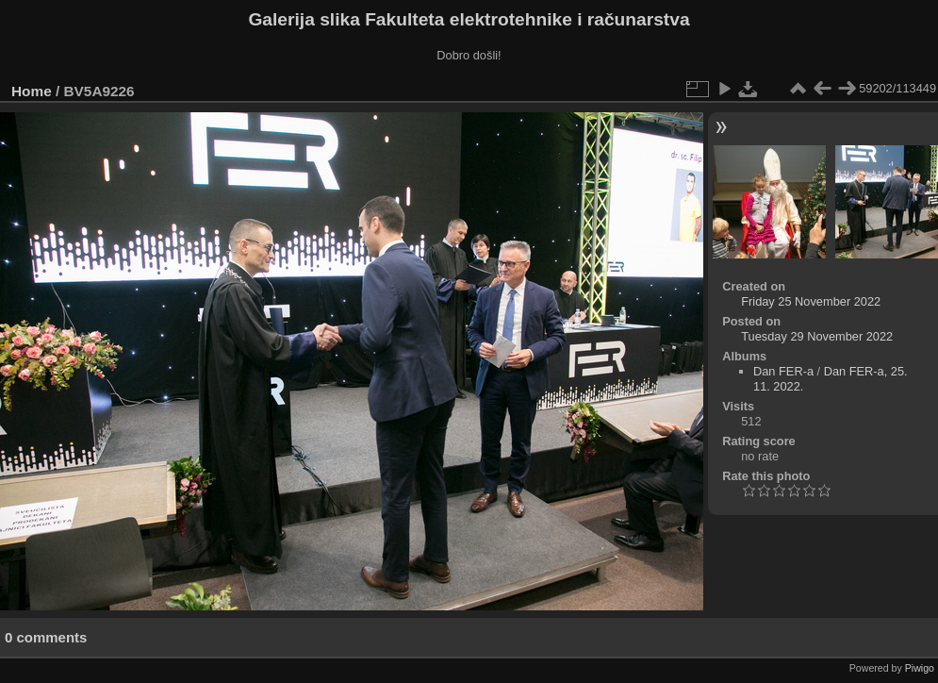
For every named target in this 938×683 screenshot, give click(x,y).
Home (31, 91)
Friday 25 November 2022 (810, 301)
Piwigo (919, 668)
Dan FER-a (783, 371)
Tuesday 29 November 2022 (817, 336)
